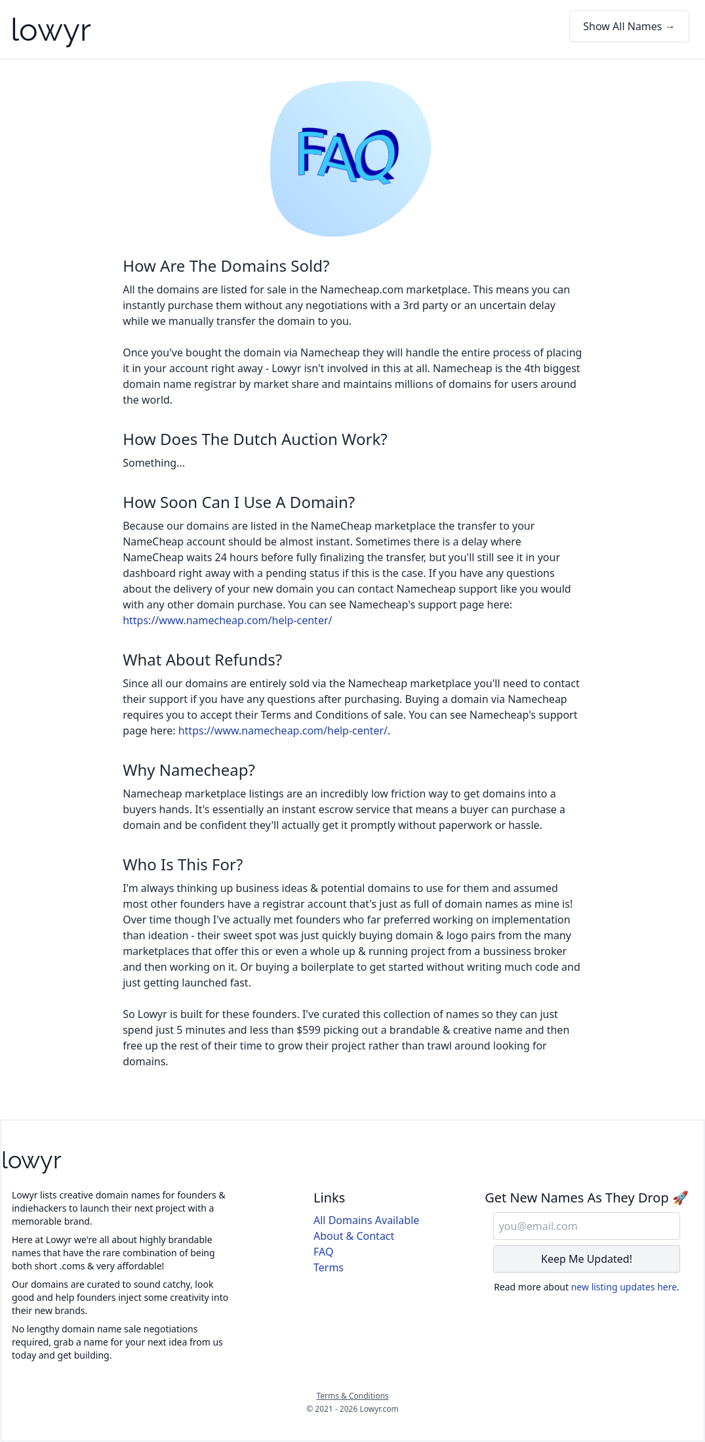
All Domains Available (366, 1220)
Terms (328, 1267)
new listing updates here (624, 1287)
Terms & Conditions (352, 1395)
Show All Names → (629, 26)
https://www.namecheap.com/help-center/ (227, 620)
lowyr (50, 29)
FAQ (323, 1251)
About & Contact (353, 1236)
